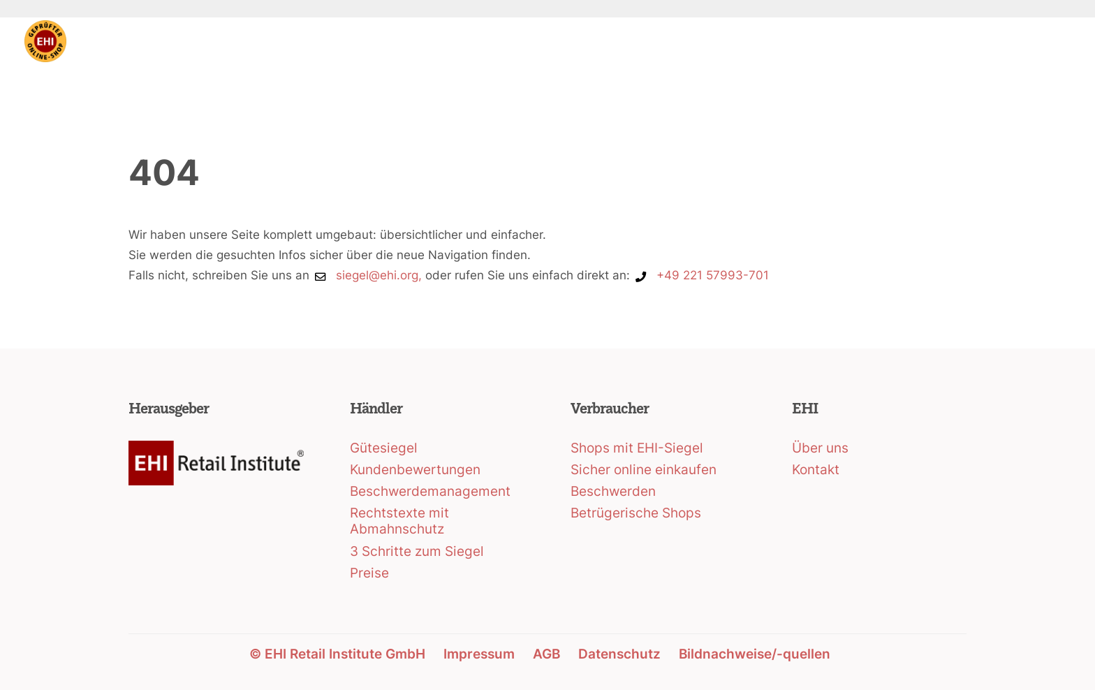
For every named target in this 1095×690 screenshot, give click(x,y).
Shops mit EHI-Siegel (637, 448)
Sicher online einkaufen (643, 470)
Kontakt (815, 470)
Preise (369, 573)
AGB (546, 654)
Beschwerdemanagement (430, 491)
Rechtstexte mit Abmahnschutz (399, 521)
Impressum (479, 654)
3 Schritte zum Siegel (417, 551)
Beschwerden (613, 491)
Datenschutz (619, 654)
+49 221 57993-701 (712, 275)
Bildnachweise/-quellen (754, 654)
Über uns (820, 448)
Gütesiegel (384, 448)
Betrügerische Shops (636, 513)
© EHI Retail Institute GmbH (337, 654)
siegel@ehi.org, (379, 275)
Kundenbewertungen (415, 470)
